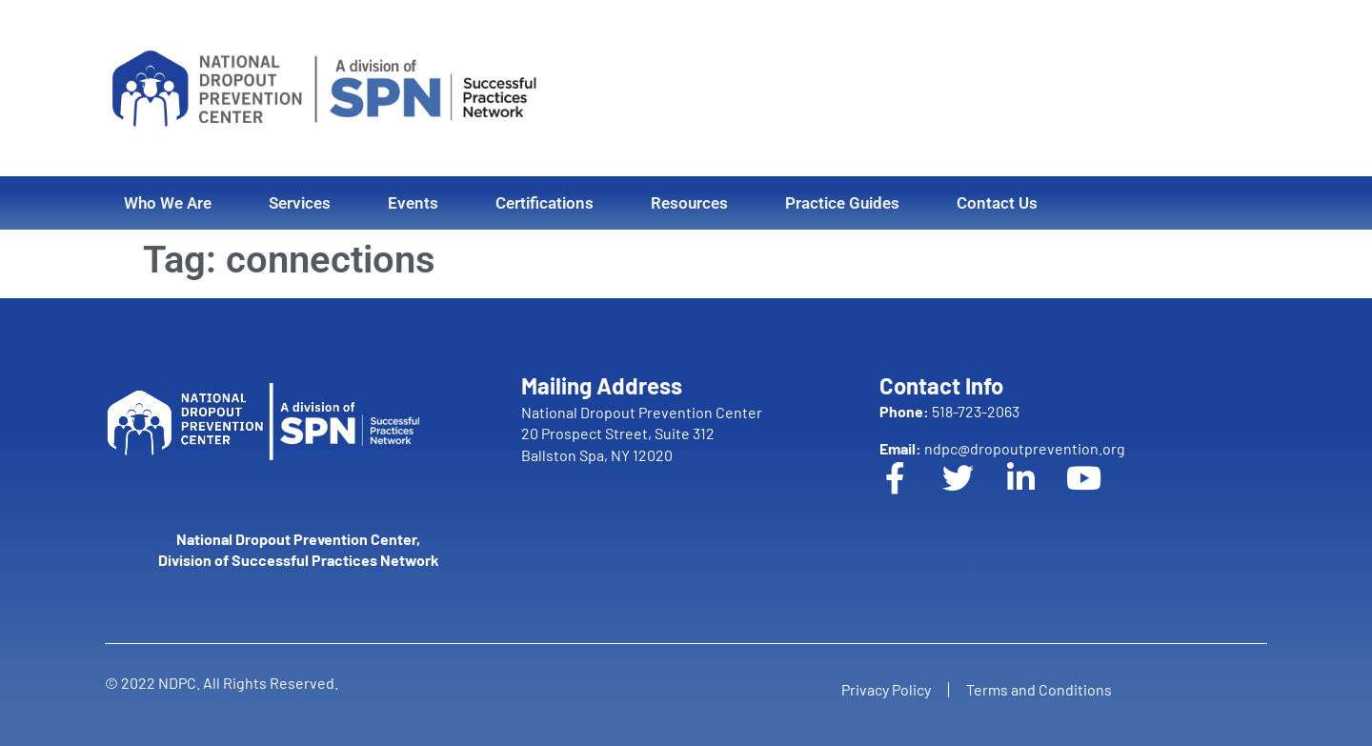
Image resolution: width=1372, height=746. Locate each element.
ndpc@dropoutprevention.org (1002, 448)
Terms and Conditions (1041, 689)
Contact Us (997, 202)
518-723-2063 (949, 411)
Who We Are (168, 202)
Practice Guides (842, 202)
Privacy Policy (884, 689)
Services (300, 202)
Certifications (544, 202)
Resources (689, 202)
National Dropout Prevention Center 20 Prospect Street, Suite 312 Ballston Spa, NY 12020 (641, 433)
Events (413, 202)
